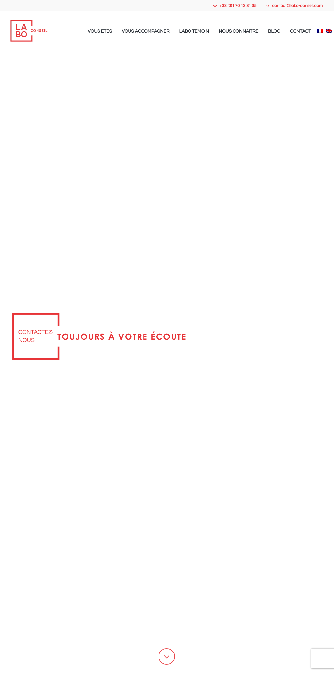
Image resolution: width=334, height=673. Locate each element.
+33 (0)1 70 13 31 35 (238, 5)
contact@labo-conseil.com (297, 5)
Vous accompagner (145, 31)
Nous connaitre (238, 31)
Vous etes (100, 31)
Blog (274, 31)
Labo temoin (194, 31)
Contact (300, 31)
